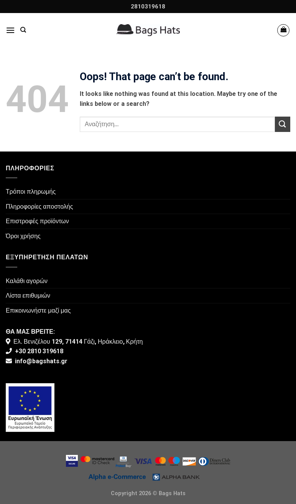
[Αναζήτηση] (23, 30)
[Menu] (10, 30)
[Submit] (282, 124)
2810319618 (148, 6)
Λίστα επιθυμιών (28, 295)
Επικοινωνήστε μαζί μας (38, 310)
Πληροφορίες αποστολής (39, 206)
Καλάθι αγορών (27, 281)
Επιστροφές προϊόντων (37, 221)
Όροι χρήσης (23, 236)
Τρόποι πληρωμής (31, 191)
